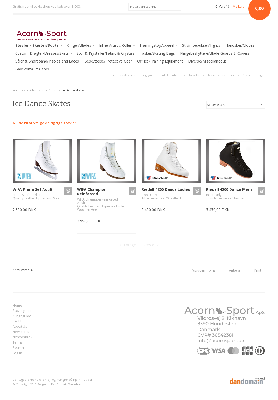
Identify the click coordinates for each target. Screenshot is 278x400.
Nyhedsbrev (216, 75)
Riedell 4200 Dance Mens (229, 189)
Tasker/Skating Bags (157, 53)
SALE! (164, 75)
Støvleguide (127, 75)
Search (247, 75)
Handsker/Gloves (239, 45)
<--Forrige (127, 244)
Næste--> (151, 244)
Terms (234, 75)
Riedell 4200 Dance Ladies (166, 189)
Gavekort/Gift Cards (32, 69)
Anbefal (235, 270)
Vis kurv (238, 6)
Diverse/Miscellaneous (207, 61)
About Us (178, 75)
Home (110, 75)
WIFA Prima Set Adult (33, 189)
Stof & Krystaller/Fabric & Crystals (106, 53)
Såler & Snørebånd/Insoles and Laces (47, 61)
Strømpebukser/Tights (201, 45)
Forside (18, 90)
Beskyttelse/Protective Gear (108, 61)
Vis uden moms (203, 270)
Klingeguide (148, 75)
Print (257, 270)
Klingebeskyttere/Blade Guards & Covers (214, 53)
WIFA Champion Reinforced (91, 191)
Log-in (261, 75)
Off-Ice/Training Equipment (160, 61)
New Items (196, 75)
